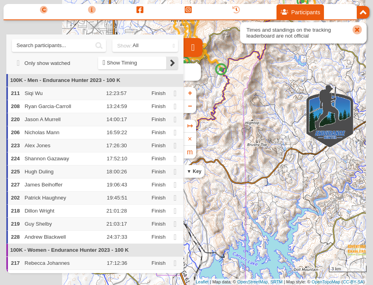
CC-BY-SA (353, 281)
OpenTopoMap (326, 281)
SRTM (277, 281)
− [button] (190, 106)
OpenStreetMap (252, 281)
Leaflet (202, 281)
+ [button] (190, 93)
